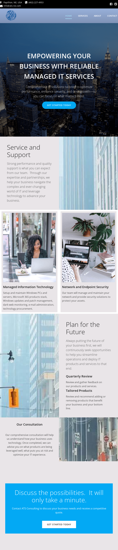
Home (68, 16)
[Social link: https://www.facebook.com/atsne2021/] (111, 4)
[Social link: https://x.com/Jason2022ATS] (115, 4)
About (97, 16)
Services (83, 16)
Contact (112, 16)
